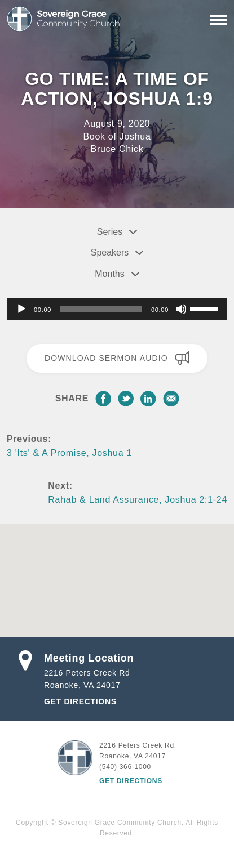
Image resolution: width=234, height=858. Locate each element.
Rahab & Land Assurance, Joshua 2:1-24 (137, 499)
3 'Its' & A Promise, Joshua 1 (69, 453)
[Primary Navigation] (218, 20)
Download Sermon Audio (117, 358)
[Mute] (181, 309)
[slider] (101, 309)
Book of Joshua (117, 136)
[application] (117, 309)
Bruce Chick (117, 149)
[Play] (21, 309)
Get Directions (80, 701)
